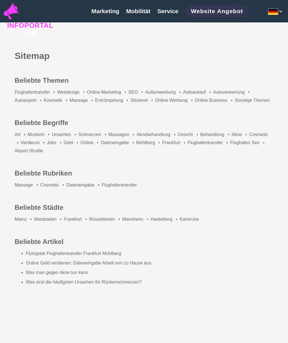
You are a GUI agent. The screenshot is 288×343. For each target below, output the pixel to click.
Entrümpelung (109, 100)
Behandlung (212, 134)
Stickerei (139, 100)
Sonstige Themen (252, 100)
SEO (133, 92)
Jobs (51, 142)
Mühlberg (145, 142)
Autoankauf (194, 92)
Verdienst (30, 142)
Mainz (21, 219)
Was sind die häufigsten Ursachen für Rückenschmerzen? (83, 282)
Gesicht (185, 134)
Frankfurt (171, 142)
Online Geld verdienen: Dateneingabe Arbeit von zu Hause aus (88, 263)
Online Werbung (171, 100)
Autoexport (25, 100)
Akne (237, 134)
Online (86, 142)
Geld (68, 142)
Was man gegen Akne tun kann (57, 272)
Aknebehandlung (153, 134)
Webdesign (68, 92)
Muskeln (36, 134)
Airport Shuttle (29, 150)
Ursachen (61, 134)
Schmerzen (89, 134)
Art (17, 134)
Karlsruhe (189, 219)
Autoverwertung (229, 92)
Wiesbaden (45, 219)
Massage (78, 100)
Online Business (211, 100)
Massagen (119, 134)
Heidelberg (161, 219)
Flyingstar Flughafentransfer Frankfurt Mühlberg (73, 253)
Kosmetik (53, 100)
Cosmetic (258, 134)
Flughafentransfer (32, 92)
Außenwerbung (160, 92)
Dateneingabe (115, 142)
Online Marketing (104, 92)
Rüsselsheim (102, 219)
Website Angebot (217, 11)
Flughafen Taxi (244, 142)
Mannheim (132, 219)
